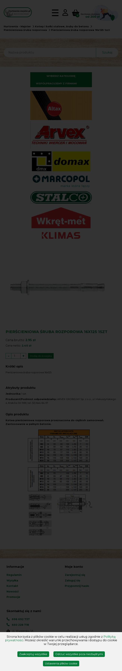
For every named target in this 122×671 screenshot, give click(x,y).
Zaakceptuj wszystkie (33, 654)
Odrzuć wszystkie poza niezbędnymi (79, 654)
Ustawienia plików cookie (61, 663)
